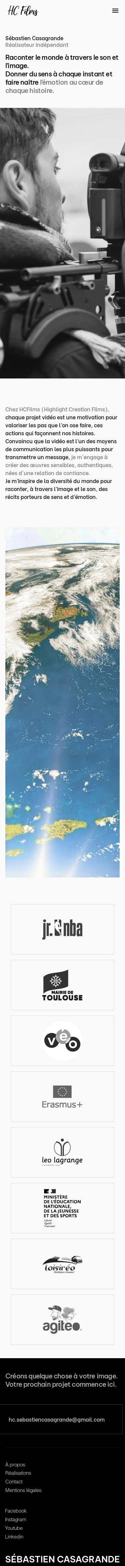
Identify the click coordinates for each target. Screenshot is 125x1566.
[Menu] (116, 11)
